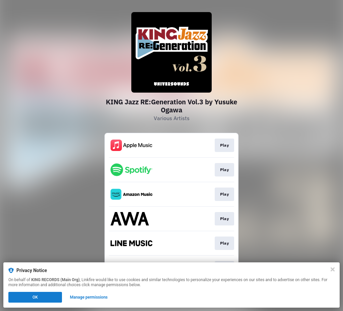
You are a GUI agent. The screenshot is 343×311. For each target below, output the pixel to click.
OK (35, 297)
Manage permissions (89, 297)
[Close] (332, 269)
